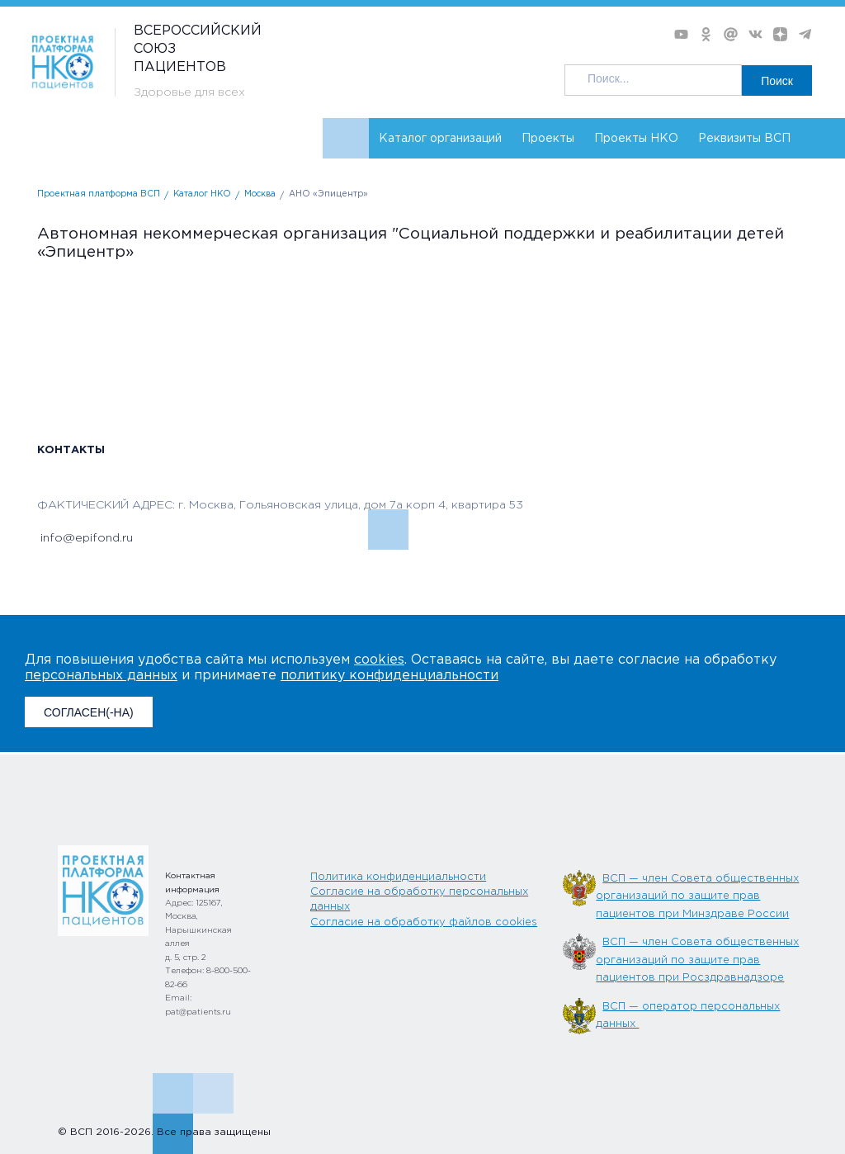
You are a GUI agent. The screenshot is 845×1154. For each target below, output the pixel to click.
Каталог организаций (440, 139)
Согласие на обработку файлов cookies (423, 922)
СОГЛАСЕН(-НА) (89, 712)
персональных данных (101, 675)
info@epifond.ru (85, 538)
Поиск (777, 80)
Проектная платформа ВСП (98, 194)
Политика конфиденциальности (398, 877)
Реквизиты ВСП (744, 139)
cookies (379, 660)
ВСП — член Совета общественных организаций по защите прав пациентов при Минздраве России (697, 896)
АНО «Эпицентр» (328, 194)
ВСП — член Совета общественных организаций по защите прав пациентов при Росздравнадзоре (697, 960)
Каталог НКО (202, 194)
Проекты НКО (636, 139)
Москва (260, 194)
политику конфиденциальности (389, 675)
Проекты (548, 139)
